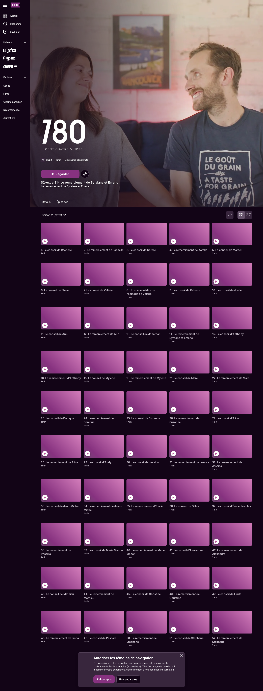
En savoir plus (128, 679)
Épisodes (62, 202)
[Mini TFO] (14, 50)
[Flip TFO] (14, 58)
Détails (46, 202)
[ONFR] (14, 67)
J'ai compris (104, 679)
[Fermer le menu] (5, 5)
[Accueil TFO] (15, 5)
